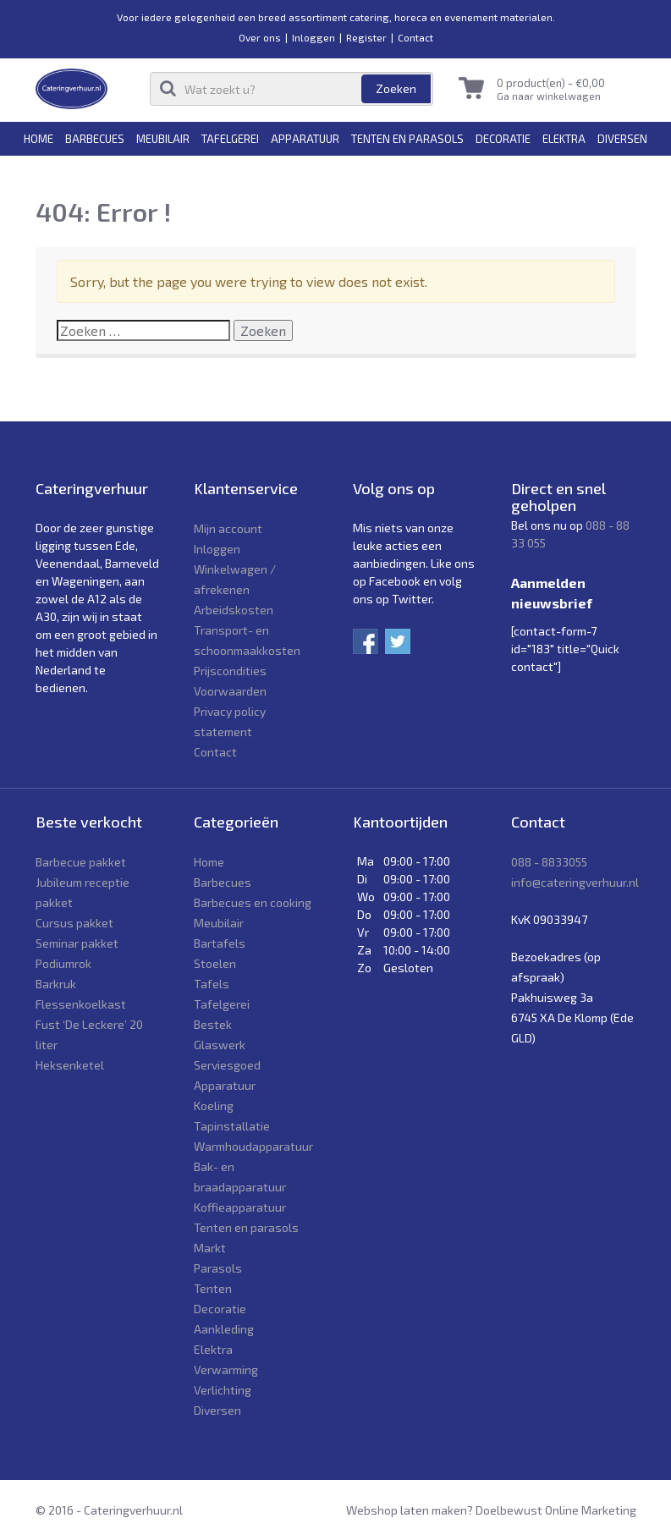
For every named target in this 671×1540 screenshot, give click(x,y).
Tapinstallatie (232, 1126)
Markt (210, 1247)
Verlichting (222, 1390)
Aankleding (224, 1329)
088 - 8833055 (549, 862)
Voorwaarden (230, 691)
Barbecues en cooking (252, 902)
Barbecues (94, 139)
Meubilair (163, 139)
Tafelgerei (230, 139)
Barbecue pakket (81, 862)
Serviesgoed (227, 1065)
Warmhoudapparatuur (253, 1146)
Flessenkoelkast (81, 1004)
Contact (415, 37)
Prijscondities (230, 670)
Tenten (213, 1288)
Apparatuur (305, 139)
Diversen (622, 139)
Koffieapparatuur (240, 1207)
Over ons (260, 37)
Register (366, 37)
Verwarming (226, 1369)
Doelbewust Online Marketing (556, 1510)
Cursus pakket (74, 923)
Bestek (213, 1024)
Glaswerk (219, 1044)
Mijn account (228, 528)
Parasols (218, 1268)
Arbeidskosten (233, 609)
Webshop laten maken (406, 1510)
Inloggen (313, 37)
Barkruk (56, 983)
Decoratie (503, 139)
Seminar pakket (77, 943)
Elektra (564, 139)
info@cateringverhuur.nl (575, 882)
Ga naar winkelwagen (549, 96)
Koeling (214, 1105)
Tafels (211, 983)
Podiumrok (63, 963)
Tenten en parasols (407, 139)
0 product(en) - (551, 83)
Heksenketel (70, 1065)
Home (38, 139)
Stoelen (215, 963)
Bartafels (219, 943)
